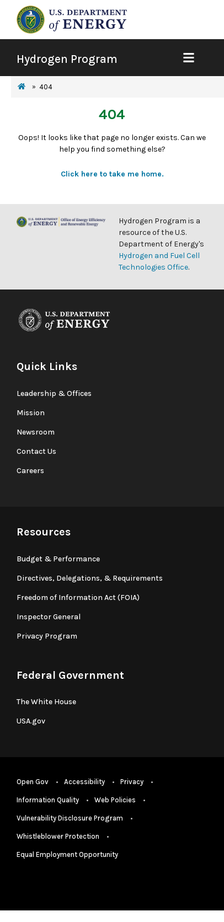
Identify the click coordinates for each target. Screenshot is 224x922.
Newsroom (36, 432)
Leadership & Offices (54, 393)
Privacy (131, 782)
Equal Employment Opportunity (67, 854)
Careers (30, 470)
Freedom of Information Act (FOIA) (78, 597)
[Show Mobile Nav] (188, 57)
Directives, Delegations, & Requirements (90, 578)
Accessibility (84, 782)
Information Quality (48, 800)
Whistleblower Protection (58, 836)
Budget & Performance (58, 559)
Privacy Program (47, 636)
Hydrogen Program (67, 59)
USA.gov (31, 721)
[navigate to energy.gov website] (72, 19)
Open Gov (33, 782)
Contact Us (36, 451)
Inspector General (49, 616)
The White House (46, 701)
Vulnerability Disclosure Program (70, 818)
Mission (31, 412)
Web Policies (115, 800)
